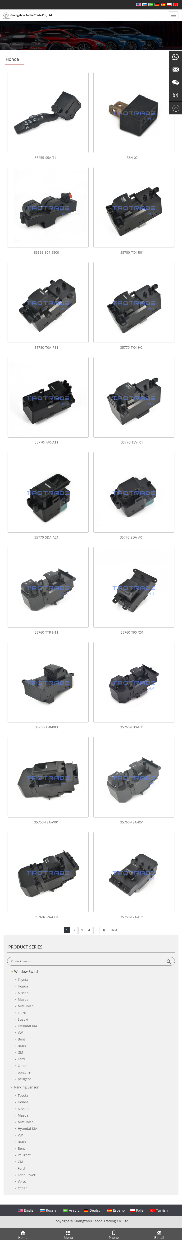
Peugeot (24, 1155)
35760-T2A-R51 (132, 822)
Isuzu (22, 1012)
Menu (68, 1234)
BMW (22, 1046)
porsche (24, 1072)
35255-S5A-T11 (46, 157)
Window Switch (26, 971)
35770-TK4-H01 (132, 347)
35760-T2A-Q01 (46, 917)
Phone (113, 1234)
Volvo (22, 1181)
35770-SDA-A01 (132, 537)
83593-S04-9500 (46, 252)
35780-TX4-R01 (132, 252)
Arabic (71, 1210)
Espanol (116, 1210)
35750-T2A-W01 (46, 822)
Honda (23, 986)
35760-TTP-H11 (46, 632)
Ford (21, 1059)
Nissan (23, 993)
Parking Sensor (26, 1087)
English (27, 1210)
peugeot (24, 1079)
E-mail (159, 1234)
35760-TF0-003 (46, 727)
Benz (22, 1039)
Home (23, 1234)
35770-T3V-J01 (132, 442)
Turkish (159, 1210)
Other (22, 1065)
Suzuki (23, 1019)
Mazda (23, 999)
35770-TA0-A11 (46, 442)
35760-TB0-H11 (132, 727)
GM (20, 1052)
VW (20, 1032)
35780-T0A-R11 (46, 347)
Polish (138, 1210)
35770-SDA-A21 (46, 537)
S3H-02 (132, 157)
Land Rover (27, 1175)
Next (113, 930)
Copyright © (63, 1221)
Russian (49, 1210)
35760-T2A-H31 (132, 917)
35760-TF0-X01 (132, 632)
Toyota (23, 979)
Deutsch (93, 1210)
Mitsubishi (26, 1006)
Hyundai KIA (27, 1026)
